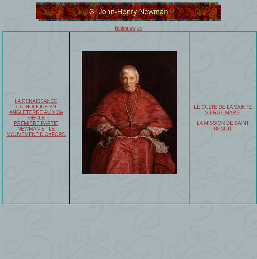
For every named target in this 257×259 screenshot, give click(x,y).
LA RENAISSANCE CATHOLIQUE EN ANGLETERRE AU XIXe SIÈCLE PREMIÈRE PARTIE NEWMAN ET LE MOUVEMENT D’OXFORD (36, 118)
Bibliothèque (128, 28)
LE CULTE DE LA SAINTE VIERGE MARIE (223, 109)
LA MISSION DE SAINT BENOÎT (223, 125)
